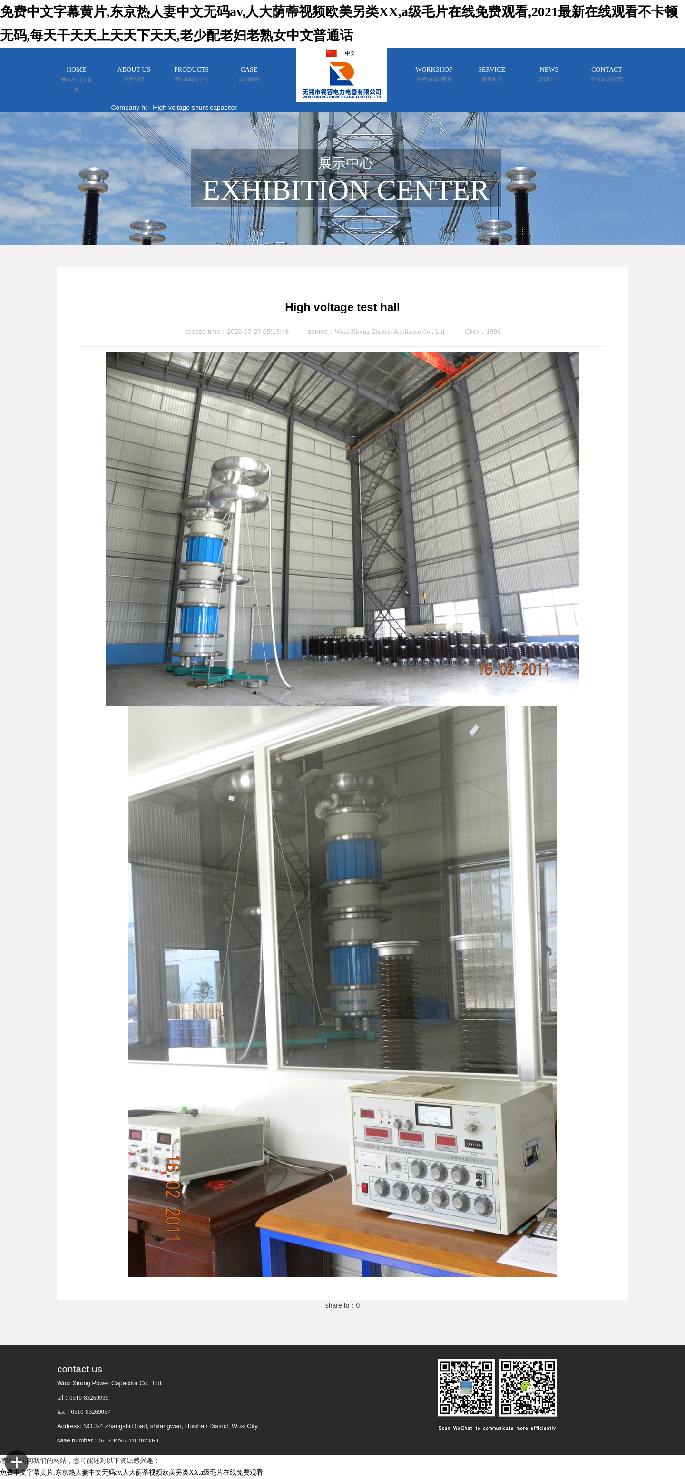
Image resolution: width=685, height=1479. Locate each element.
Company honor (134, 107)
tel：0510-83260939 (82, 1397)
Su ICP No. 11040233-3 (128, 1440)
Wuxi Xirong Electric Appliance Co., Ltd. (390, 331)
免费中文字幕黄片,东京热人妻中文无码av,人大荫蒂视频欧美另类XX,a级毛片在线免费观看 (131, 1472)
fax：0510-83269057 (83, 1411)
